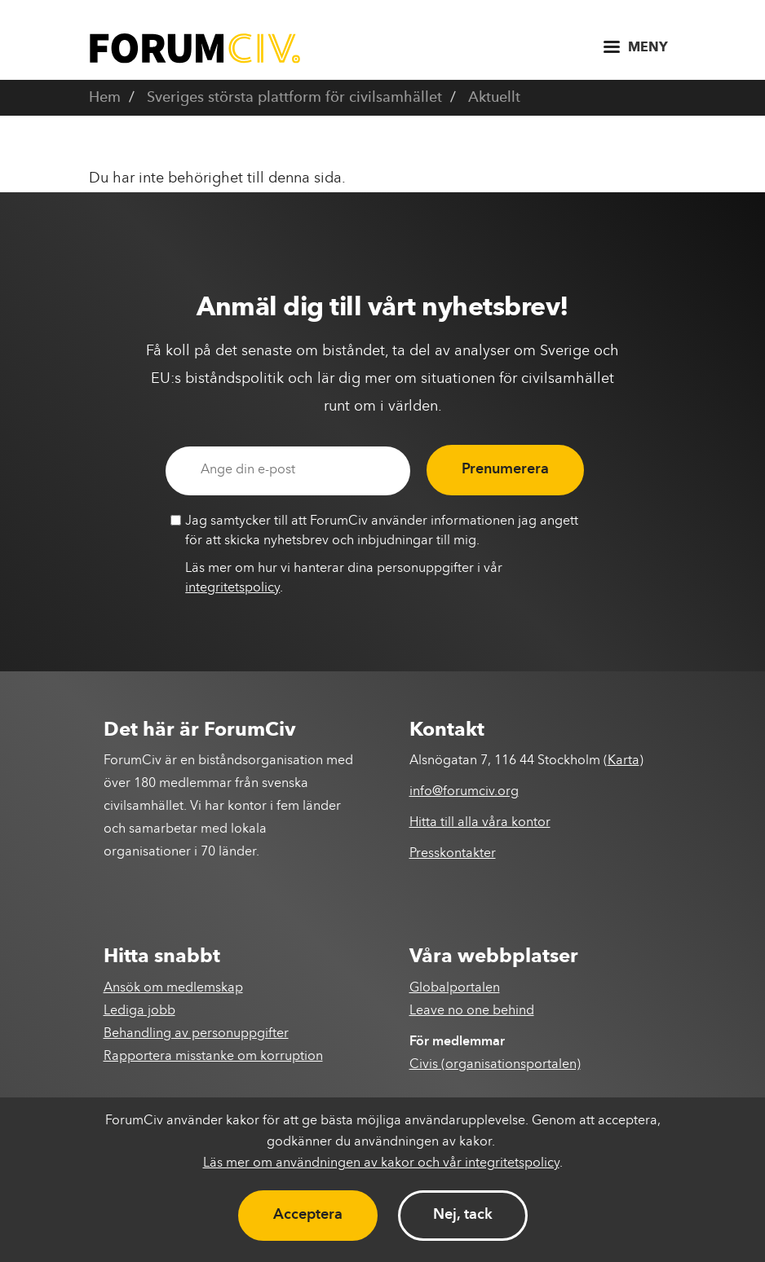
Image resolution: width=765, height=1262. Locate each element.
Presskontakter (452, 853)
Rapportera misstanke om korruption (213, 1056)
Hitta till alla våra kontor (480, 822)
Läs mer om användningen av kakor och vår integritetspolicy (381, 1163)
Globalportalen (454, 988)
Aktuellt (494, 97)
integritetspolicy (232, 588)
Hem (105, 97)
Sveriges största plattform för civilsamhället (294, 97)
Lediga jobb (139, 1011)
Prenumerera (505, 469)
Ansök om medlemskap (173, 988)
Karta (623, 760)
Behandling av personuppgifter (196, 1033)
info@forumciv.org (464, 791)
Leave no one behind (471, 1011)
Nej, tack (463, 1214)
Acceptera (308, 1214)
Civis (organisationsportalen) (495, 1064)
